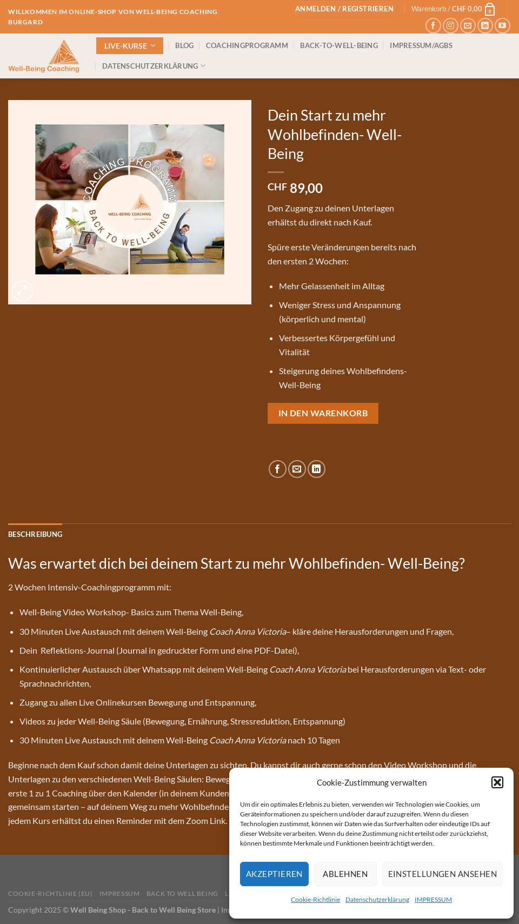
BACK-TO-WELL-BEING (339, 45)
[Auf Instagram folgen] (450, 26)
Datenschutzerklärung (377, 899)
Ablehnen (345, 874)
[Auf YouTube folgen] (502, 26)
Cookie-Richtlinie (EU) (50, 893)
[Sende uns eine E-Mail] (468, 26)
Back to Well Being (182, 893)
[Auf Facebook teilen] (278, 469)
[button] (497, 782)
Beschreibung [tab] (35, 534)
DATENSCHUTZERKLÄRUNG (153, 66)
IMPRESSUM (433, 899)
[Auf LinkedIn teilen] (316, 469)
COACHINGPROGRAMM (247, 45)
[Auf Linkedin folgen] (485, 26)
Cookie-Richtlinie (315, 899)
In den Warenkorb (323, 413)
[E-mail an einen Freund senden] (297, 469)
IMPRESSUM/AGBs (421, 45)
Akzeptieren (274, 874)
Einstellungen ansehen (442, 874)
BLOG (184, 45)
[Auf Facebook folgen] (433, 26)
